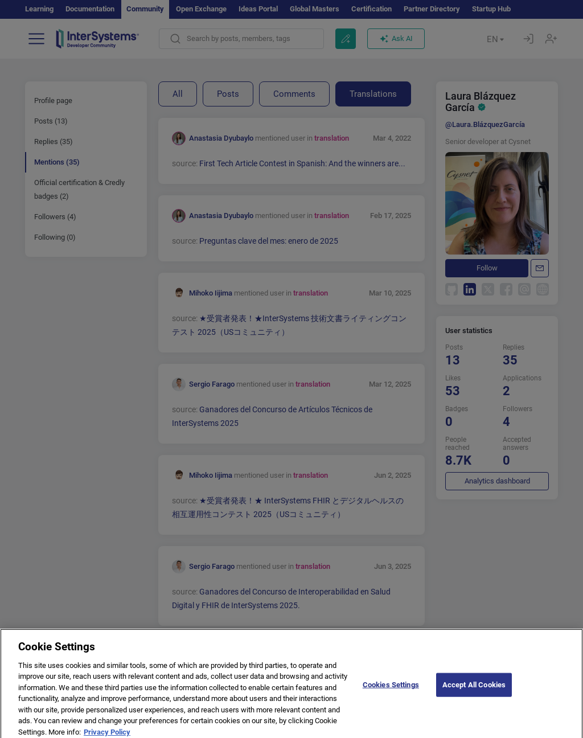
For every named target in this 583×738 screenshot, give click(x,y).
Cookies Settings (391, 691)
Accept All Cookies (474, 691)
